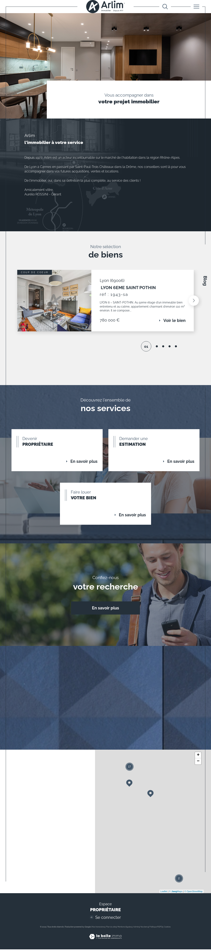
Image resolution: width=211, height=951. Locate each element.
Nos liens (144, 928)
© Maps (176, 893)
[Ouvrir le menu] (196, 6)
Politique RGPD (155, 928)
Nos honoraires (98, 928)
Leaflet (164, 893)
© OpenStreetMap (193, 893)
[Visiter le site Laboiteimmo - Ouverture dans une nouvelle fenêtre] (105, 942)
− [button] (198, 763)
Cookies (167, 928)
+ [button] (198, 757)
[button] (193, 301)
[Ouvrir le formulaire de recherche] (165, 6)
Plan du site (111, 928)
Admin (136, 928)
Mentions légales (124, 928)
